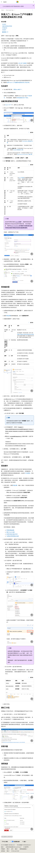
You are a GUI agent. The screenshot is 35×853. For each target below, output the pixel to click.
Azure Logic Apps (10, 10)
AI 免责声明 (25, 847)
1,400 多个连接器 (22, 63)
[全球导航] (1, 2)
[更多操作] (32, 10)
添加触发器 (4, 28)
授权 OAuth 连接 (10, 532)
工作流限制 (27, 473)
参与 (12, 849)
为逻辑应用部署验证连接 (12, 536)
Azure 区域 (18, 222)
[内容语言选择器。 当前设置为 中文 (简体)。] (5, 841)
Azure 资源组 (21, 177)
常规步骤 (8, 315)
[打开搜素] (33, 2)
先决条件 (4, 24)
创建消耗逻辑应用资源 (7, 26)
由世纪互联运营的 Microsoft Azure (13, 847)
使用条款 (3, 851)
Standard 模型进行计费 (18, 149)
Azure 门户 (7, 104)
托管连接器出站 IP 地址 (22, 97)
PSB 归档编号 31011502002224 (23, 845)
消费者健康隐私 (23, 849)
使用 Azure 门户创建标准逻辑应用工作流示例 (18, 82)
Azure (2, 10)
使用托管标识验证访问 (12, 534)
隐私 (2, 847)
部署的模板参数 (10, 530)
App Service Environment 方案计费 (24, 154)
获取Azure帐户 (17, 89)
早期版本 (3, 849)
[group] (19, 345)
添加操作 (4, 29)
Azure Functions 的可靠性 (17, 225)
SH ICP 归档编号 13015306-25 (7, 845)
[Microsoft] (17, 2)
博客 (8, 849)
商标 (8, 851)
